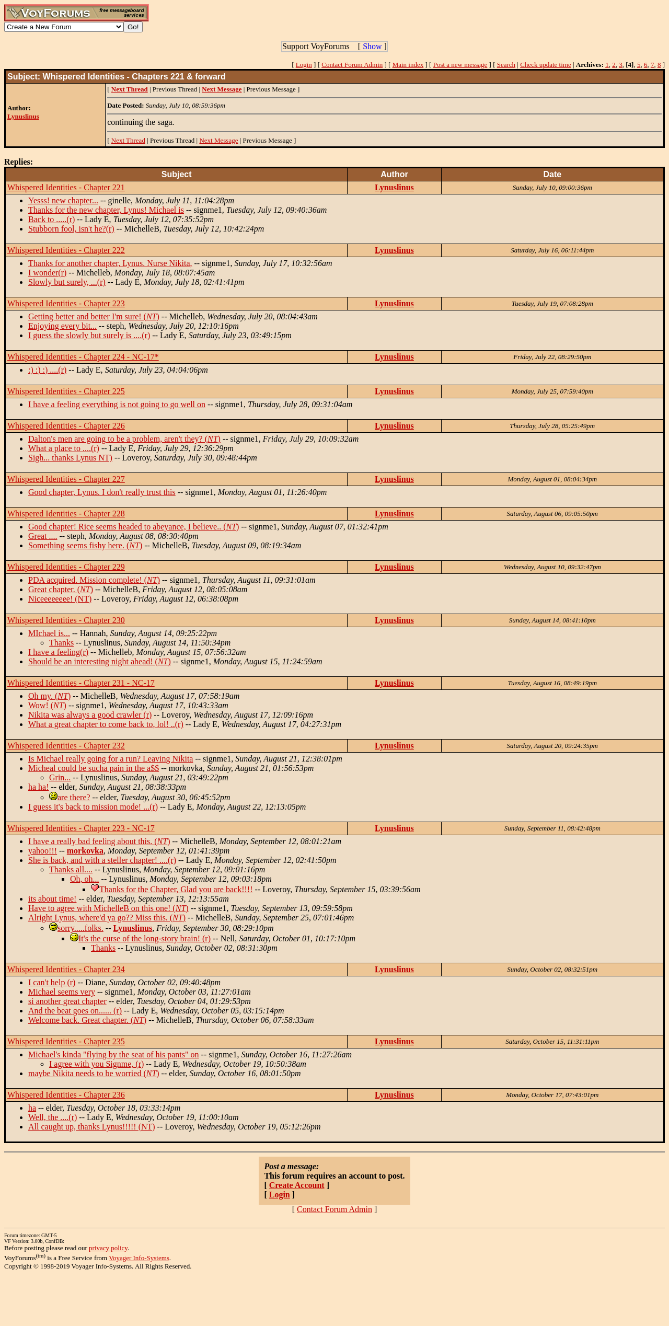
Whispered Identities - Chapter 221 (66, 187)
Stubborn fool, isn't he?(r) (71, 228)
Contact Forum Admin (352, 64)
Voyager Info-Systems (139, 1258)
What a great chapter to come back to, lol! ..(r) (105, 724)
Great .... (42, 536)
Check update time (545, 64)
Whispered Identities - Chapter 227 (66, 479)
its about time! (52, 898)
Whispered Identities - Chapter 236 (66, 1094)
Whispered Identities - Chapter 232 (66, 745)
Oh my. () (49, 695)
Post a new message (460, 64)
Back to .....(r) (51, 219)
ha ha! (38, 786)
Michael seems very (61, 991)
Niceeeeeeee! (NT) (59, 598)
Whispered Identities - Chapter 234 (66, 969)
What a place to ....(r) (63, 448)
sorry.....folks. (80, 928)
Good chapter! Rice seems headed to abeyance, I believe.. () (133, 526)
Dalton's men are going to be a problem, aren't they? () (124, 438)
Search (506, 64)
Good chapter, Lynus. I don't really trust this (102, 492)
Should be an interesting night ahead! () (99, 661)
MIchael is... (49, 633)
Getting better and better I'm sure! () (93, 316)
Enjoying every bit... (62, 325)
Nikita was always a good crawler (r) (90, 714)
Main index (408, 64)
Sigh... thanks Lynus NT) (70, 457)
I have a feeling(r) (58, 652)
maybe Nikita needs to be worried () (93, 1073)
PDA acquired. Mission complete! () (94, 579)
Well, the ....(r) (52, 1117)
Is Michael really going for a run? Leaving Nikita (110, 758)
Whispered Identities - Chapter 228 (66, 513)
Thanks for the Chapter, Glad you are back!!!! (175, 889)
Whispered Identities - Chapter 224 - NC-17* (83, 356)
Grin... (60, 777)
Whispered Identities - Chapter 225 (66, 391)
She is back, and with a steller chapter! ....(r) (102, 860)
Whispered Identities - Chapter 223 (66, 303)
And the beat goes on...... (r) (75, 1010)
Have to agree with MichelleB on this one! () (108, 908)
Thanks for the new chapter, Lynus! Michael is (106, 209)
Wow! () (47, 705)
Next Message (218, 140)
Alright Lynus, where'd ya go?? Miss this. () (107, 917)
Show (372, 46)
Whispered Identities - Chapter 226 (66, 425)
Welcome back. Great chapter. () (87, 1020)
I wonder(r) (47, 272)
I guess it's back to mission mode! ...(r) (93, 806)
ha (32, 1107)
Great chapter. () (60, 589)
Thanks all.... (71, 869)
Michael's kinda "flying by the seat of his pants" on (113, 1054)
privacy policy (108, 1248)
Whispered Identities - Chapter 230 (66, 620)
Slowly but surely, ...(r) (67, 282)
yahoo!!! (42, 850)
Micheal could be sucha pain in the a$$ (93, 768)
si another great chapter (67, 1001)
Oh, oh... (84, 878)
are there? (73, 797)
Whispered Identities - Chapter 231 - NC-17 (81, 682)
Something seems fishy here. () (85, 545)
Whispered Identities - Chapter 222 (66, 250)
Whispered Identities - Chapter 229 (66, 566)
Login (304, 64)
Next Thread (128, 140)
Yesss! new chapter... (63, 200)
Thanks (61, 642)
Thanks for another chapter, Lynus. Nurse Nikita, (110, 263)
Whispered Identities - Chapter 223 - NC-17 (81, 828)
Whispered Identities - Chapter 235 (66, 1041)
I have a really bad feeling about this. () (99, 841)
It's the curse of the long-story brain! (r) (144, 938)
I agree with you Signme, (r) (96, 1063)
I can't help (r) (51, 982)
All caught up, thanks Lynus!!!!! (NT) (91, 1126)
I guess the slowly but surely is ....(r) (89, 335)
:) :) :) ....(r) (47, 369)
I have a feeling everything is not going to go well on (116, 404)
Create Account (297, 1185)
